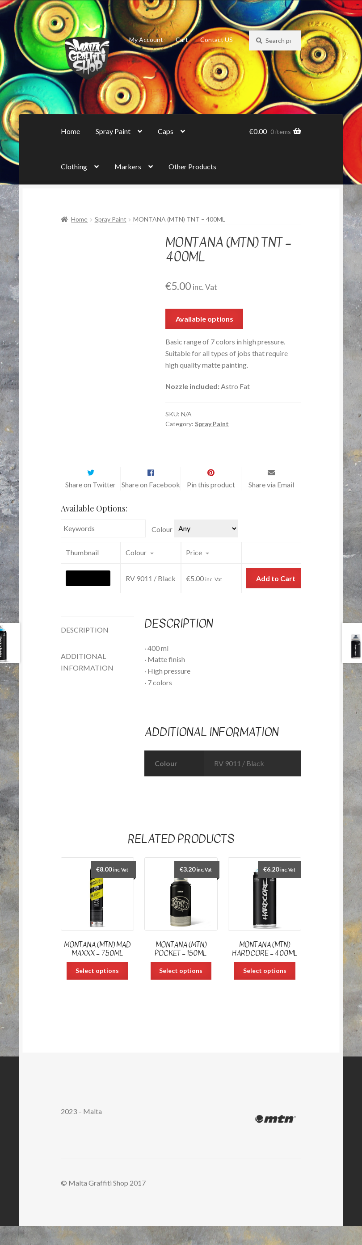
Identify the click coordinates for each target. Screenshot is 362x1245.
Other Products (192, 166)
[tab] (97, 649)
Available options (204, 318)
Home (70, 131)
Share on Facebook (151, 503)
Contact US (216, 39)
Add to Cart (275, 597)
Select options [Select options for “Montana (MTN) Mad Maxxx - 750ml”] (97, 989)
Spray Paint (113, 131)
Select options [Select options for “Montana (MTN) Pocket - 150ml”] (180, 989)
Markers (127, 166)
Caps (165, 131)
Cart (182, 39)
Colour (162, 548)
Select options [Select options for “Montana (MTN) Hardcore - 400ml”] (264, 989)
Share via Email (271, 503)
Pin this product (211, 503)
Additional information (87, 681)
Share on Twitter (90, 503)
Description (85, 648)
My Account (146, 39)
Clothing (74, 166)
